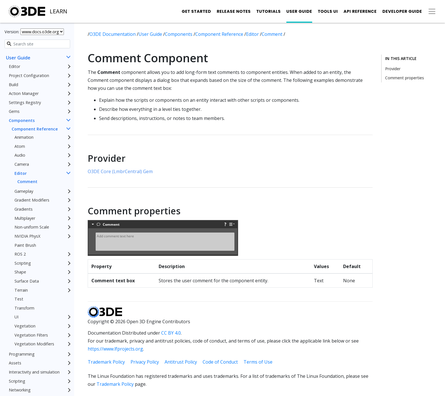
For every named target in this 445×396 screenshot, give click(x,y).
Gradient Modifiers (31, 200)
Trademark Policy (106, 362)
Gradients (23, 209)
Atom (19, 146)
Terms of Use (258, 362)
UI (16, 317)
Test (18, 299)
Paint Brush (25, 245)
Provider (392, 68)
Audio (19, 155)
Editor (14, 66)
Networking (20, 390)
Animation (23, 137)
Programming (22, 354)
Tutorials (268, 11)
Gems (14, 111)
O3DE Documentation (113, 34)
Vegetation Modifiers (34, 344)
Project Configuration (29, 75)
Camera (21, 164)
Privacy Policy (145, 362)
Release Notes (234, 11)
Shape (20, 272)
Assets (15, 363)
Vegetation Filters (31, 335)
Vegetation (24, 326)
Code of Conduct (220, 362)
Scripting (22, 263)
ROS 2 (20, 254)
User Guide (299, 11)
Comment (27, 181)
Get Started (196, 11)
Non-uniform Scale (31, 227)
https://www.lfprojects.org (115, 349)
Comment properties (404, 77)
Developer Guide (402, 11)
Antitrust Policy (181, 362)
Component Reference (35, 129)
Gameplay (23, 191)
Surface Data (26, 281)
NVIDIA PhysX (27, 236)
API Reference (360, 11)
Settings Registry (25, 102)
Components (22, 120)
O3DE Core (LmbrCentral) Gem (120, 171)
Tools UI (328, 11)
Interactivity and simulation (34, 372)
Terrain (21, 290)
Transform (24, 308)
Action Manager (24, 93)
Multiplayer (24, 218)
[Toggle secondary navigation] (432, 11)
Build (13, 84)
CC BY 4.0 (171, 333)
